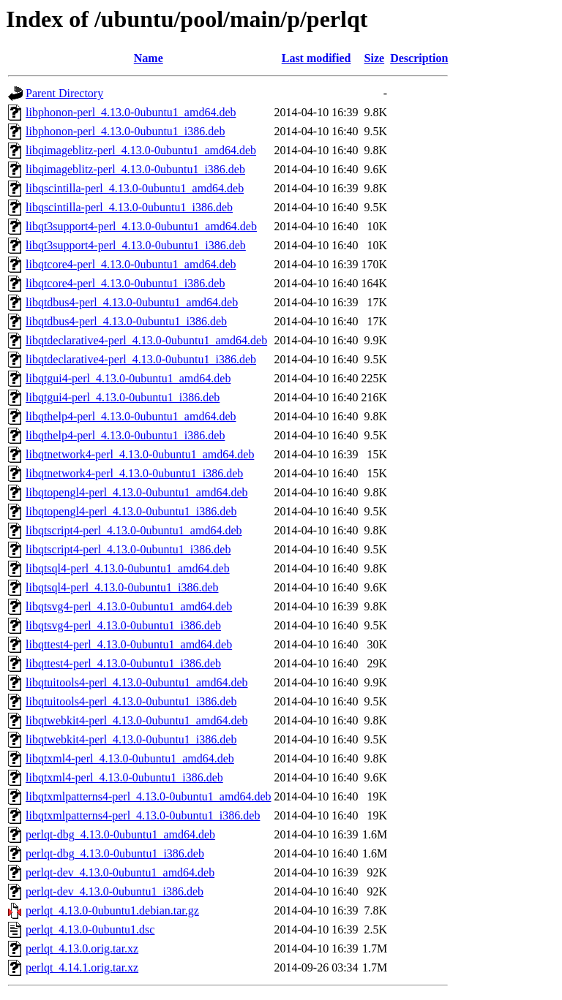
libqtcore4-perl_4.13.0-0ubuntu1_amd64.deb (131, 264)
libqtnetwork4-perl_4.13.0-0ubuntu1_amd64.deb (140, 454)
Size (374, 58)
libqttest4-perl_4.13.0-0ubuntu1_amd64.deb (129, 644)
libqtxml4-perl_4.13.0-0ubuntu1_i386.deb (124, 777)
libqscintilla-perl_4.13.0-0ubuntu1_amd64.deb (135, 188)
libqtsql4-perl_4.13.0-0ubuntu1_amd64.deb (128, 568)
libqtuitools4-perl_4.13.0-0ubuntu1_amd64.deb (137, 682)
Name (148, 58)
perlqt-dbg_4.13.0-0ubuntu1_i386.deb (115, 853)
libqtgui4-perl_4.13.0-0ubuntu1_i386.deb (123, 397)
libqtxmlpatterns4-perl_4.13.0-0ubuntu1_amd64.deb (148, 796)
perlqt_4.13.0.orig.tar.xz (82, 948)
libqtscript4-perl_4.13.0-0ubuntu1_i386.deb (128, 549)
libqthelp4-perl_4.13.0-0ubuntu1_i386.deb (125, 435)
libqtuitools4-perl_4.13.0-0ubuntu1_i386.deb (131, 701)
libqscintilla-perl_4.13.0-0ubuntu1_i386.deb (129, 207)
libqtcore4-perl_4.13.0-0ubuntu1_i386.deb (125, 283)
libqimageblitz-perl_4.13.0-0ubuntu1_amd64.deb (141, 150)
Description (419, 58)
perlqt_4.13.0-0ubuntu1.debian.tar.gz (112, 910)
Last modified (316, 58)
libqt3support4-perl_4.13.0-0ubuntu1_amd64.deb (141, 226)
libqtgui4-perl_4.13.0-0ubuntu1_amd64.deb (128, 378)
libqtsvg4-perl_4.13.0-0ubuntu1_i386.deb (123, 625)
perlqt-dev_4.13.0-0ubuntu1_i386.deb (114, 891)
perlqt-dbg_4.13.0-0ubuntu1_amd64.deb (120, 834)
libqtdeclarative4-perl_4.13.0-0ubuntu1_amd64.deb (146, 340)
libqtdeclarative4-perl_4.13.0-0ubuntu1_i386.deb (141, 359)
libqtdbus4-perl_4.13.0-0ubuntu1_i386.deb (126, 321)
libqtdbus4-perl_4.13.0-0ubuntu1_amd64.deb (132, 302)
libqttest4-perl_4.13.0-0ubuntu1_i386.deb (123, 663)
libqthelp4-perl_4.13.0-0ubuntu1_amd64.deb (131, 416)
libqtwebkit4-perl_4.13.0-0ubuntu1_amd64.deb (137, 720)
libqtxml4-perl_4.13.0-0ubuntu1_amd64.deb (130, 758)
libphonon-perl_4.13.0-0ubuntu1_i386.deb (125, 131)
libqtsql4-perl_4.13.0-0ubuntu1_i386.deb (122, 587)
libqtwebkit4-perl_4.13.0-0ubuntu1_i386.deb (131, 739)
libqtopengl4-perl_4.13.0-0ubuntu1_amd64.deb (137, 492)
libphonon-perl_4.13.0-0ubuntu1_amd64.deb (131, 112)
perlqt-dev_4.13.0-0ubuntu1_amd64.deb (120, 872)
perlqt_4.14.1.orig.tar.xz (82, 967)
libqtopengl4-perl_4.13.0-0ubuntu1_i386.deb (131, 511)
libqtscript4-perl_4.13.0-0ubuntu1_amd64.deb (134, 530)
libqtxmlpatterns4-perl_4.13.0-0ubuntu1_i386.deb (143, 815)
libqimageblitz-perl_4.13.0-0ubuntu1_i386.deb (135, 169)
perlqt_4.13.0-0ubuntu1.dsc (90, 929)
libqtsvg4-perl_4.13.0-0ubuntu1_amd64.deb (129, 606)
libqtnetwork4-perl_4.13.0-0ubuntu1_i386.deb (134, 473)
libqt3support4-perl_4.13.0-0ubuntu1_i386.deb (136, 245)
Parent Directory (64, 93)
